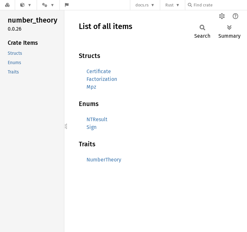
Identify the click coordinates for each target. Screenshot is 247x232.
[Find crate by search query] (220, 5)
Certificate (99, 71)
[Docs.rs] (7, 5)
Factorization (102, 79)
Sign (91, 127)
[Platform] (48, 5)
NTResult (97, 119)
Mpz (91, 87)
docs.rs (142, 5)
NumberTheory (104, 160)
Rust (169, 5)
